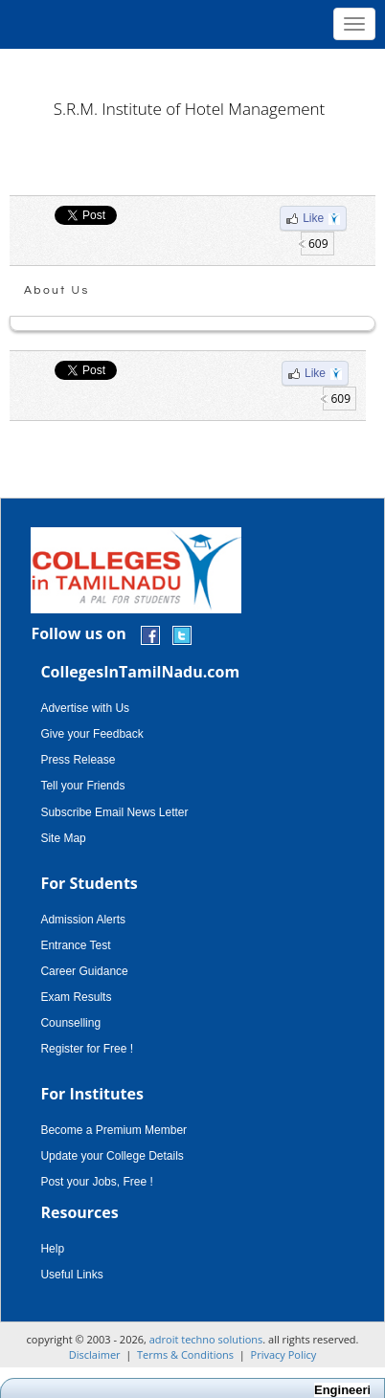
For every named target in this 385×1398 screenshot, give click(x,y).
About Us (57, 290)
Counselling (70, 1023)
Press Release (77, 759)
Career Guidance (83, 971)
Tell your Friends (82, 785)
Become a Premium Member (113, 1130)
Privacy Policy (284, 1354)
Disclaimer (95, 1354)
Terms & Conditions (185, 1354)
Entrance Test (75, 945)
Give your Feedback (91, 734)
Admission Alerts (82, 919)
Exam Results (75, 997)
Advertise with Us (84, 708)
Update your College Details (111, 1156)
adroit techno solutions (206, 1339)
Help (52, 1248)
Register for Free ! (86, 1048)
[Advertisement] (192, 67)
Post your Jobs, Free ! (96, 1181)
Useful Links (71, 1274)
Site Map (62, 838)
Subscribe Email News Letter (114, 812)
